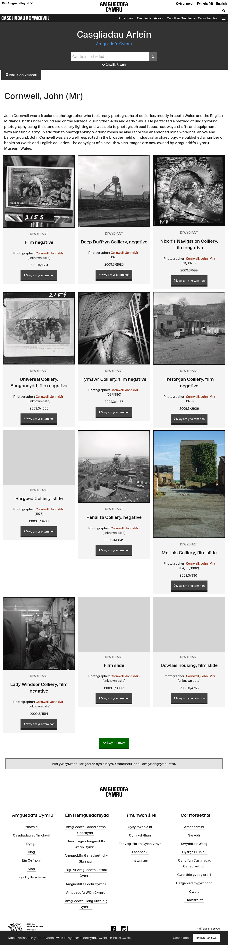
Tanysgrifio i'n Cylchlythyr (140, 844)
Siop (31, 869)
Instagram (139, 860)
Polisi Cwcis (122, 938)
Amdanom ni (194, 827)
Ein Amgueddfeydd (17, 3)
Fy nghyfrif (205, 3)
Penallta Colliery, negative (114, 517)
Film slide (114, 665)
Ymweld (31, 827)
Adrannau (125, 18)
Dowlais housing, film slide (189, 665)
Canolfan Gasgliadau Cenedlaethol (192, 18)
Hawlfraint (194, 900)
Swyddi (194, 835)
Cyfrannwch (185, 3)
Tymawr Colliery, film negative (113, 379)
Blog (31, 852)
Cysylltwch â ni (140, 827)
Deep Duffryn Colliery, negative (114, 241)
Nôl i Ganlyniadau (21, 75)
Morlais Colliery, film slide (189, 552)
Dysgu (31, 844)
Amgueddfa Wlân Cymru (85, 892)
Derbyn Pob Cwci (206, 938)
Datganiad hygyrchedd (194, 883)
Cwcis (194, 891)
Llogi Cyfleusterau (31, 877)
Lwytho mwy (114, 743)
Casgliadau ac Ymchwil (25, 18)
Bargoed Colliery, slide (39, 498)
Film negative (39, 242)
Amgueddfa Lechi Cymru (86, 884)
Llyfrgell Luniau (194, 852)
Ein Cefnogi (31, 860)
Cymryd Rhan (140, 835)
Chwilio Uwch (114, 65)
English (221, 3)
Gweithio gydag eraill (194, 875)
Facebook (140, 852)
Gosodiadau (181, 938)
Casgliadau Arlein (150, 18)
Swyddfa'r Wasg (194, 844)
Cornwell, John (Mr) (50, 253)
